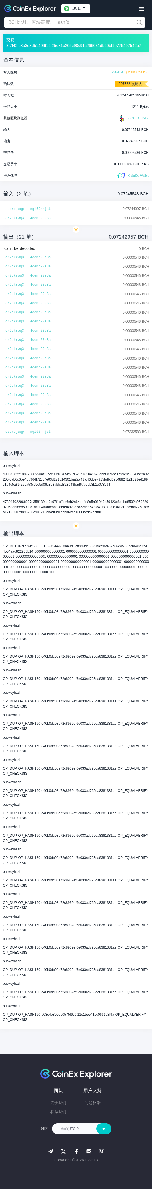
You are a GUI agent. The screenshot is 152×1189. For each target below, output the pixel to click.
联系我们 (58, 1111)
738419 (117, 72)
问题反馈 (93, 1102)
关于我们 (58, 1102)
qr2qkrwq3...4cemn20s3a (28, 218)
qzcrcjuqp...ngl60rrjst (28, 209)
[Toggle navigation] (141, 9)
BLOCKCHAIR (133, 118)
